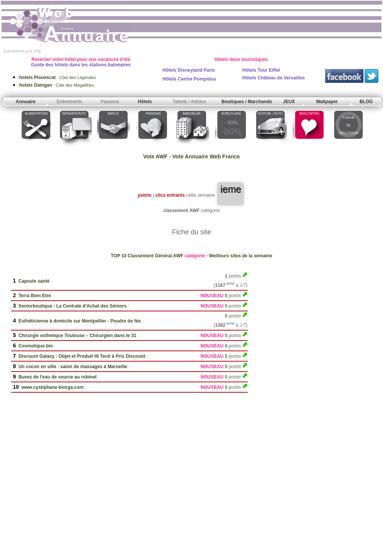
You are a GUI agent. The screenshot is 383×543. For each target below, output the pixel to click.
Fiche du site (191, 232)
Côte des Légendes (57, 77)
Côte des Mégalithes (56, 85)
